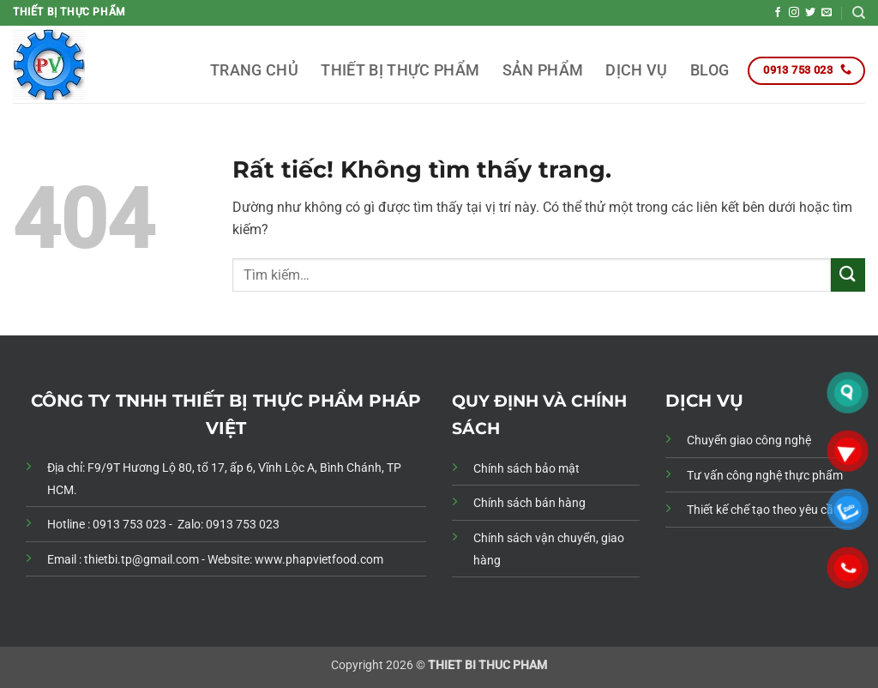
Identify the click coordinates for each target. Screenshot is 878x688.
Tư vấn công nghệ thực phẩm (765, 475)
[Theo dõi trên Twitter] (810, 13)
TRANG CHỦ (254, 70)
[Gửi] (848, 275)
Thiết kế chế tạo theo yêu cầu (763, 510)
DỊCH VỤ (636, 70)
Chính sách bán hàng (529, 503)
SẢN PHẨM (543, 70)
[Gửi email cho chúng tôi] (826, 13)
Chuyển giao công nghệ (749, 440)
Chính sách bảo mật (526, 469)
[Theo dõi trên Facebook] (778, 13)
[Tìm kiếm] (858, 13)
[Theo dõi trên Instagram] (794, 13)
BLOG (709, 70)
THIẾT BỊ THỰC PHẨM (400, 70)
